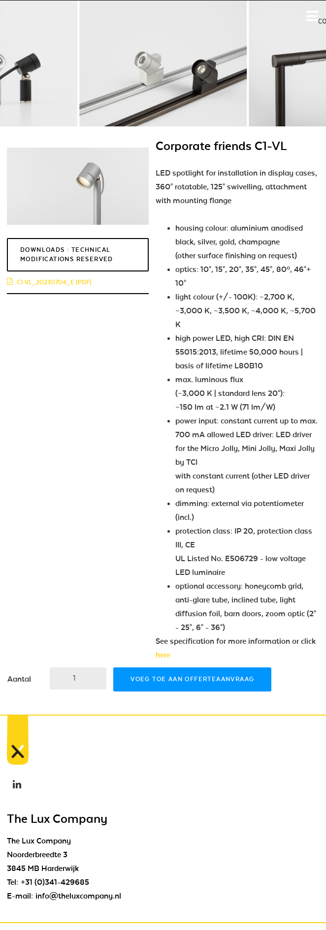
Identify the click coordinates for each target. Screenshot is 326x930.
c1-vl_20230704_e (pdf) (49, 282)
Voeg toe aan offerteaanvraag (192, 679)
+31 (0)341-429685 (55, 882)
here (163, 655)
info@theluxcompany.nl (78, 896)
